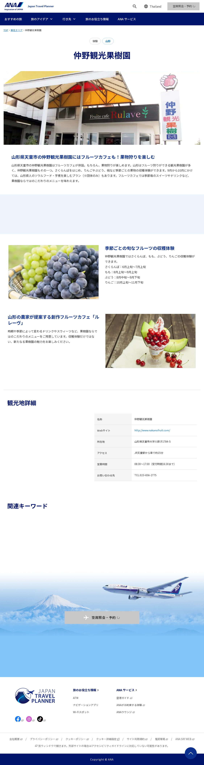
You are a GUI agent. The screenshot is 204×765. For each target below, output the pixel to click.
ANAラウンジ (125, 712)
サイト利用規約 (137, 739)
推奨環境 (161, 739)
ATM (75, 698)
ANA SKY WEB (185, 739)
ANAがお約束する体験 (130, 705)
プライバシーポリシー (44, 739)
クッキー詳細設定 (108, 739)
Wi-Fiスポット (81, 712)
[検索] (134, 6)
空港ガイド (124, 698)
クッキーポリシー (77, 739)
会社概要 (16, 739)
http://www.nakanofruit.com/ (152, 430)
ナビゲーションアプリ (85, 705)
